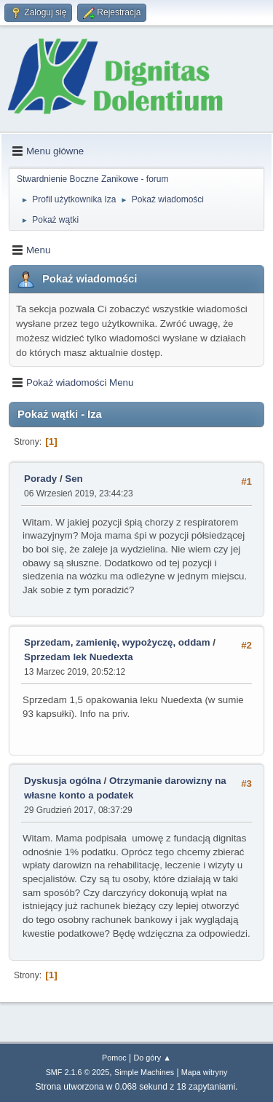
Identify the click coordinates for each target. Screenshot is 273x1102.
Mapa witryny (204, 1072)
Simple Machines (144, 1072)
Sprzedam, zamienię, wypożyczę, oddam (117, 642)
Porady (40, 478)
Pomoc (114, 1057)
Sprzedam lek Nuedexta (78, 656)
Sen (73, 478)
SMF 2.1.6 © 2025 (78, 1072)
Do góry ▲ (151, 1057)
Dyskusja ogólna (62, 780)
